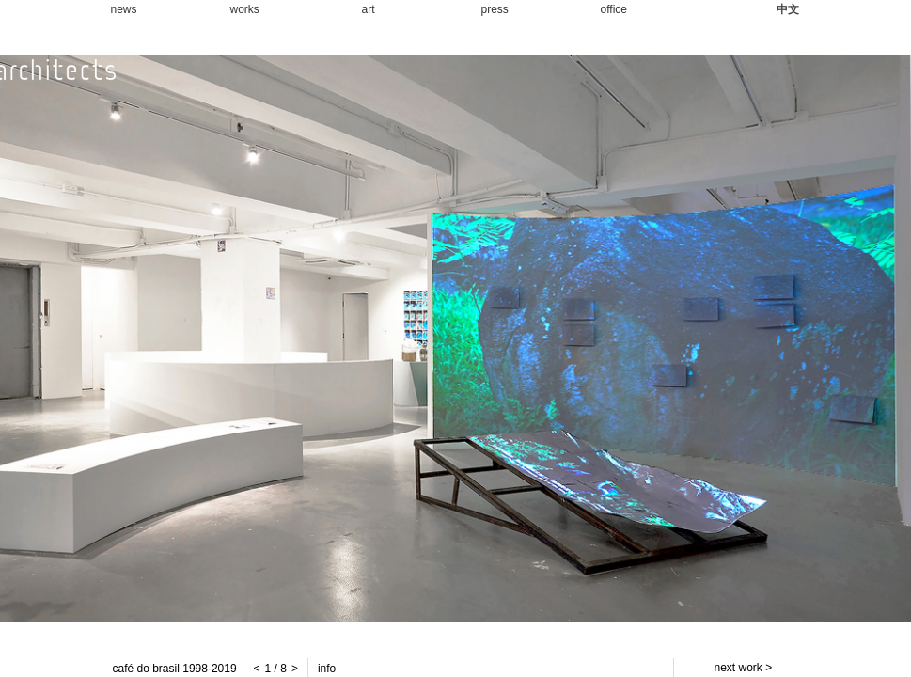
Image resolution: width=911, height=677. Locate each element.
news (124, 9)
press (495, 9)
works (244, 9)
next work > (744, 667)
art (368, 9)
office (614, 9)
